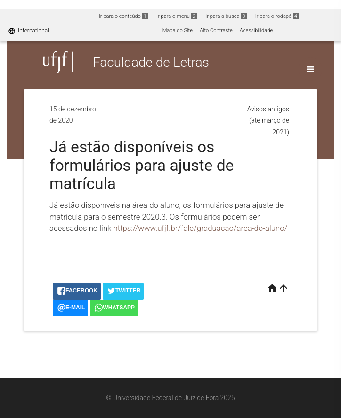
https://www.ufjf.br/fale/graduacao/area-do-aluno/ (200, 228)
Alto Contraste (216, 30)
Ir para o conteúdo (123, 16)
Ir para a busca (226, 16)
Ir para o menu (176, 16)
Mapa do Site (177, 30)
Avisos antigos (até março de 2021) (268, 120)
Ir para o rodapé (277, 16)
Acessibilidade (256, 30)
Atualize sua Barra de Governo (144, 5)
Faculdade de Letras (151, 62)
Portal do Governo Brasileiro (47, 5)
